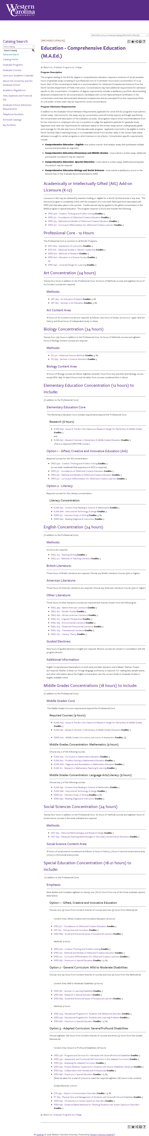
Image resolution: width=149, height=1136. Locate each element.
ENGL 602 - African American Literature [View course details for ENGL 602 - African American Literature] (69, 615)
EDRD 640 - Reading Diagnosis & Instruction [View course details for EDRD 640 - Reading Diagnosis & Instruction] (74, 518)
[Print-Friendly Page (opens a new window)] (140, 41)
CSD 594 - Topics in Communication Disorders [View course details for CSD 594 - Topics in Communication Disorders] (75, 1093)
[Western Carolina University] (20, 10)
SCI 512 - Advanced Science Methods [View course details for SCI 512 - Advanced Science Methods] (68, 355)
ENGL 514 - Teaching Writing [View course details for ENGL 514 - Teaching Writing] (64, 554)
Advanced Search (11, 54)
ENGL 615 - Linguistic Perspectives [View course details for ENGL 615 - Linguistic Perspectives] (66, 618)
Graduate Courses (12, 70)
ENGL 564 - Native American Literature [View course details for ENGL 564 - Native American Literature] (69, 607)
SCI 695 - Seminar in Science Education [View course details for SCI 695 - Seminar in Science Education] (69, 359)
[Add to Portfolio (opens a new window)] (132, 41)
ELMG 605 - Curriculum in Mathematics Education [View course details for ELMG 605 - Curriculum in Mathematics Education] (77, 756)
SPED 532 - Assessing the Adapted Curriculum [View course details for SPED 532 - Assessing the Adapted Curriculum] (75, 1062)
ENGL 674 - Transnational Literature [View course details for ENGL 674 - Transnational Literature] (67, 630)
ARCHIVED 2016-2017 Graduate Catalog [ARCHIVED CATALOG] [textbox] (115, 35)
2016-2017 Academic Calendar (18, 75)
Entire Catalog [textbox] (9, 46)
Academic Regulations (14, 90)
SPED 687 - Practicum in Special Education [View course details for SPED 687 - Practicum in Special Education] (73, 960)
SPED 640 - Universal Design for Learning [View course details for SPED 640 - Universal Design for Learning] (67, 264)
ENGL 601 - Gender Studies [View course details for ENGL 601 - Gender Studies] (63, 611)
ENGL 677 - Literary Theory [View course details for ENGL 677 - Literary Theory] (64, 634)
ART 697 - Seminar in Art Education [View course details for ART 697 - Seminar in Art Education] (67, 302)
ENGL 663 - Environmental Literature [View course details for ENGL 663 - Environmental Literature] (68, 622)
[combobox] (120, 35)
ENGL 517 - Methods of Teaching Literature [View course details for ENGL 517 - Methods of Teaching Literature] (71, 558)
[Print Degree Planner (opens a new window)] (129, 41)
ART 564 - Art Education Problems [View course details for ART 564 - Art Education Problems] (67, 299)
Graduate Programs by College (68, 67)
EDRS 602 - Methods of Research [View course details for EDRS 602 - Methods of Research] (63, 253)
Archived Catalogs (12, 119)
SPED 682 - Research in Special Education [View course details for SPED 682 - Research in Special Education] (73, 994)
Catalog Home (10, 59)
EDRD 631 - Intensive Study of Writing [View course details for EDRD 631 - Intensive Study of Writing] (71, 515)
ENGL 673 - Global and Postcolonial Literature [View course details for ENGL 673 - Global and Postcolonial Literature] (72, 626)
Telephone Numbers (13, 114)
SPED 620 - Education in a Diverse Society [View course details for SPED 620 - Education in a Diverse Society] (67, 257)
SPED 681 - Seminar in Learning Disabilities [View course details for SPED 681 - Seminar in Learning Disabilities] (73, 990)
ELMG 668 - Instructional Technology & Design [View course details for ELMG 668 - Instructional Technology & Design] (75, 511)
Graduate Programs (13, 64)
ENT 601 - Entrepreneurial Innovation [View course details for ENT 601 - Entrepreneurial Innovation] (71, 930)
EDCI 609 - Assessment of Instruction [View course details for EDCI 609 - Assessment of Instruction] (65, 245)
